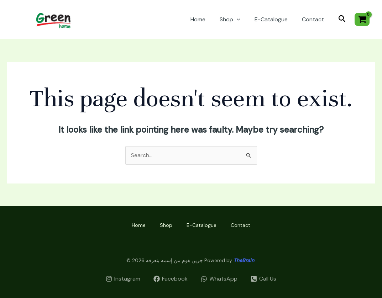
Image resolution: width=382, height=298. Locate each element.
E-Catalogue (271, 19)
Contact (313, 19)
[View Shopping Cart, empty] (362, 19)
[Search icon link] (342, 19)
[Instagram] (123, 279)
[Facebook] (170, 279)
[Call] (263, 279)
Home (197, 19)
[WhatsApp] (219, 279)
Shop (230, 19)
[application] (236, 19)
